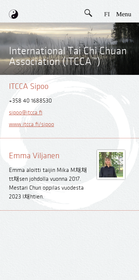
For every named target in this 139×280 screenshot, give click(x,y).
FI (107, 14)
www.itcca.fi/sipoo (31, 124)
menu (123, 14)
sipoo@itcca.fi (25, 113)
